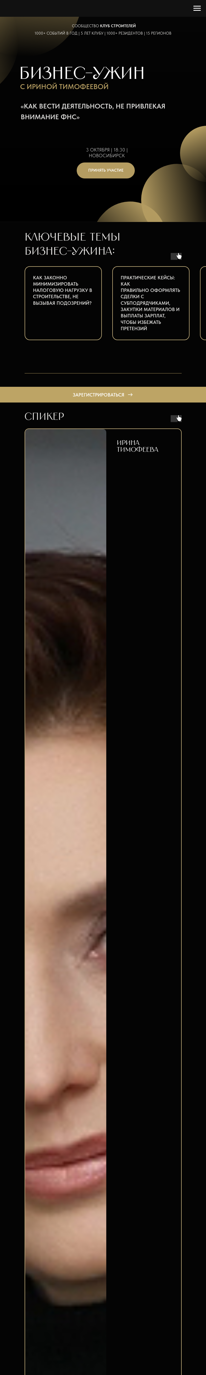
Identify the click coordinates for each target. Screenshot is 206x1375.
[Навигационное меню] (197, 8)
